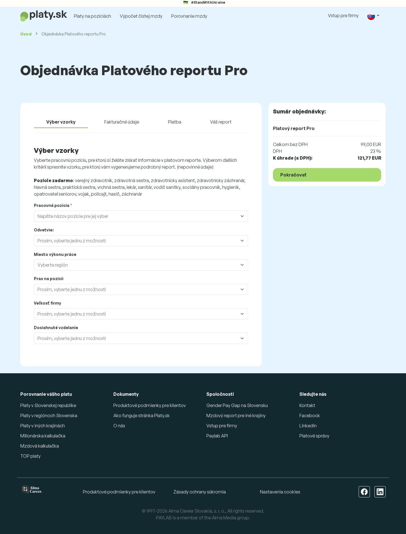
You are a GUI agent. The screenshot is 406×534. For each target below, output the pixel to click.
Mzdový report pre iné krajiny (236, 415)
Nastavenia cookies (280, 492)
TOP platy (30, 456)
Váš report (220, 122)
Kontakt (307, 405)
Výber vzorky (61, 122)
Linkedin (308, 425)
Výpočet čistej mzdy (141, 16)
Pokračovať (293, 175)
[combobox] (142, 216)
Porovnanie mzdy (189, 16)
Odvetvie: (44, 229)
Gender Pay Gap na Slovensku (237, 405)
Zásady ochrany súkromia (199, 492)
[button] (373, 16)
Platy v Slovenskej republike (48, 405)
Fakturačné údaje (121, 122)
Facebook (309, 415)
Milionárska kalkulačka (42, 436)
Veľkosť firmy (47, 303)
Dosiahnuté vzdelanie (56, 327)
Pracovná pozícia (51, 205)
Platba (174, 122)
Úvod (26, 34)
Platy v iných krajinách (42, 425)
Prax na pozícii (48, 278)
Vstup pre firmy (343, 15)
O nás (119, 425)
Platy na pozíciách (92, 16)
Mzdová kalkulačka (39, 446)
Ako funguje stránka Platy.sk (141, 415)
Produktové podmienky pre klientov (149, 405)
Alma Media (224, 517)
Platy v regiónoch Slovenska (48, 415)
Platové (314, 436)
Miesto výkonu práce (55, 254)
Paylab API (217, 436)
